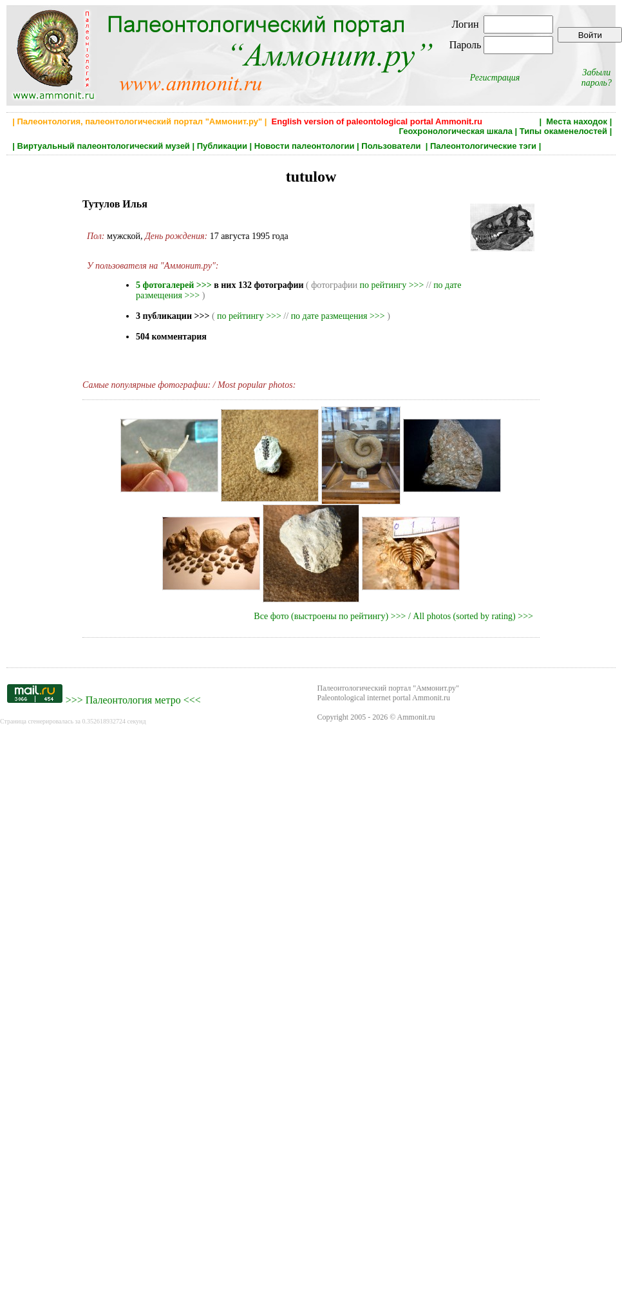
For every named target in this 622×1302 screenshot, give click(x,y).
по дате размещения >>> (338, 316)
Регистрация (495, 77)
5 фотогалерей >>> (174, 285)
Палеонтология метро (133, 699)
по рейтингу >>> (392, 285)
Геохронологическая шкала (456, 131)
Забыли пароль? (596, 78)
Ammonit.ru (416, 717)
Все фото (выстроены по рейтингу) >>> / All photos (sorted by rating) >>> (393, 616)
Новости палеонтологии (304, 146)
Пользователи (392, 146)
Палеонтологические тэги (483, 146)
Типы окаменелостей (563, 131)
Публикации (222, 146)
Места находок (576, 121)
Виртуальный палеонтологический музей (103, 146)
